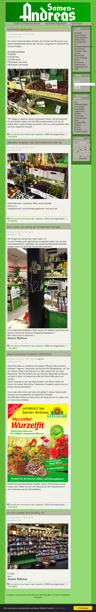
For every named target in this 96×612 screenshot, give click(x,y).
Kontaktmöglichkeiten (83, 47)
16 (78, 151)
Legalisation (79, 111)
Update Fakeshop (78, 114)
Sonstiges (77, 23)
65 (29, 595)
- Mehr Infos (59, 608)
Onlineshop (15, 400)
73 (60, 595)
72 (56, 595)
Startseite (78, 33)
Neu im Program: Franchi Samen (81, 129)
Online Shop (79, 40)
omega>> (38, 597)
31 (80, 156)
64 (25, 595)
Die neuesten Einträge (81, 97)
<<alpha (10, 595)
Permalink (12, 137)
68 (41, 595)
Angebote (40, 359)
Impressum (79, 62)
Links (77, 29)
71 (52, 595)
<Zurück (19, 595)
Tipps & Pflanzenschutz (26, 23)
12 (85, 149)
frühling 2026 (80, 122)
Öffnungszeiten (80, 37)
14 (90, 149)
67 (37, 595)
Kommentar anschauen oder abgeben (25, 134)
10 (80, 149)
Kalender (79, 138)
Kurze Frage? (80, 35)
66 (33, 595)
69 (45, 595)
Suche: (78, 76)
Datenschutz (79, 65)
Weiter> (66, 595)
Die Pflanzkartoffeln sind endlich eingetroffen (81, 105)
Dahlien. (77, 125)
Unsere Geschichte (79, 54)
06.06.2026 (82, 158)
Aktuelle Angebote (55, 23)
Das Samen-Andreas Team (80, 50)
